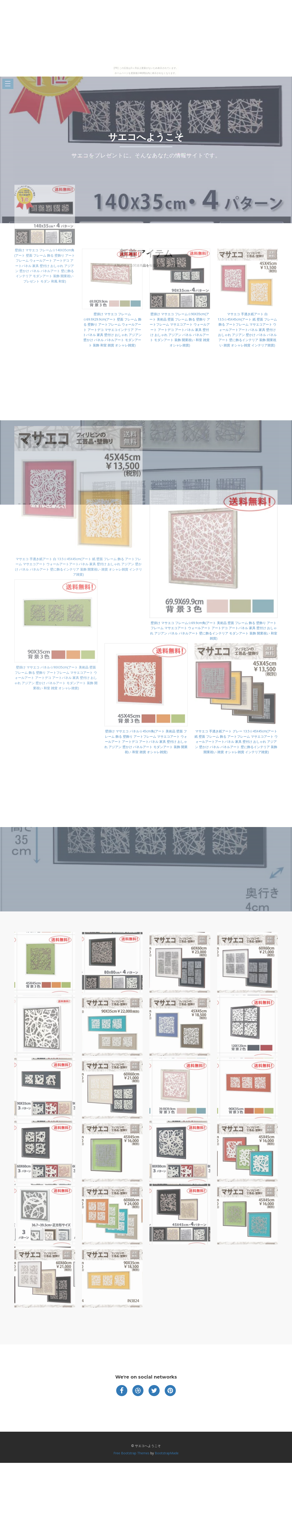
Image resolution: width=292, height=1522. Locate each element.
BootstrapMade (167, 1453)
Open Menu (7, 84)
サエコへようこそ (146, 137)
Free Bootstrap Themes (131, 1453)
